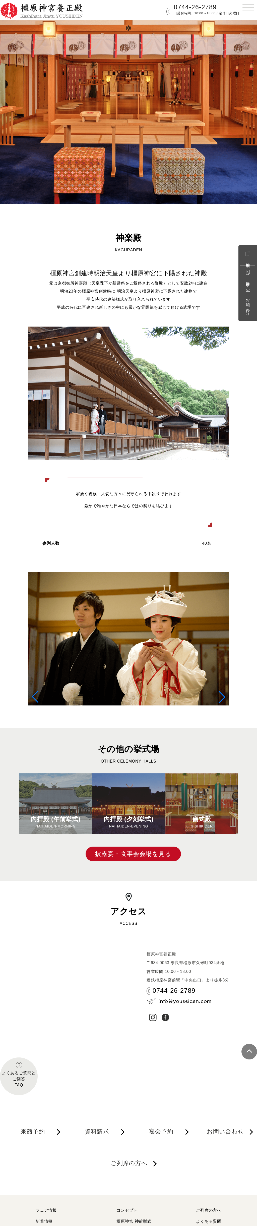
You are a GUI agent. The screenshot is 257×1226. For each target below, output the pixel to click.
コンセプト (127, 1210)
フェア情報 (46, 1210)
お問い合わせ (248, 302)
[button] (35, 697)
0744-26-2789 (195, 7)
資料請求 (248, 274)
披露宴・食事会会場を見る (133, 853)
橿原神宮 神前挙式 (134, 1221)
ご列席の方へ (129, 1163)
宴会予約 (161, 1131)
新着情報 (44, 1221)
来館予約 (248, 256)
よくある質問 (208, 1221)
